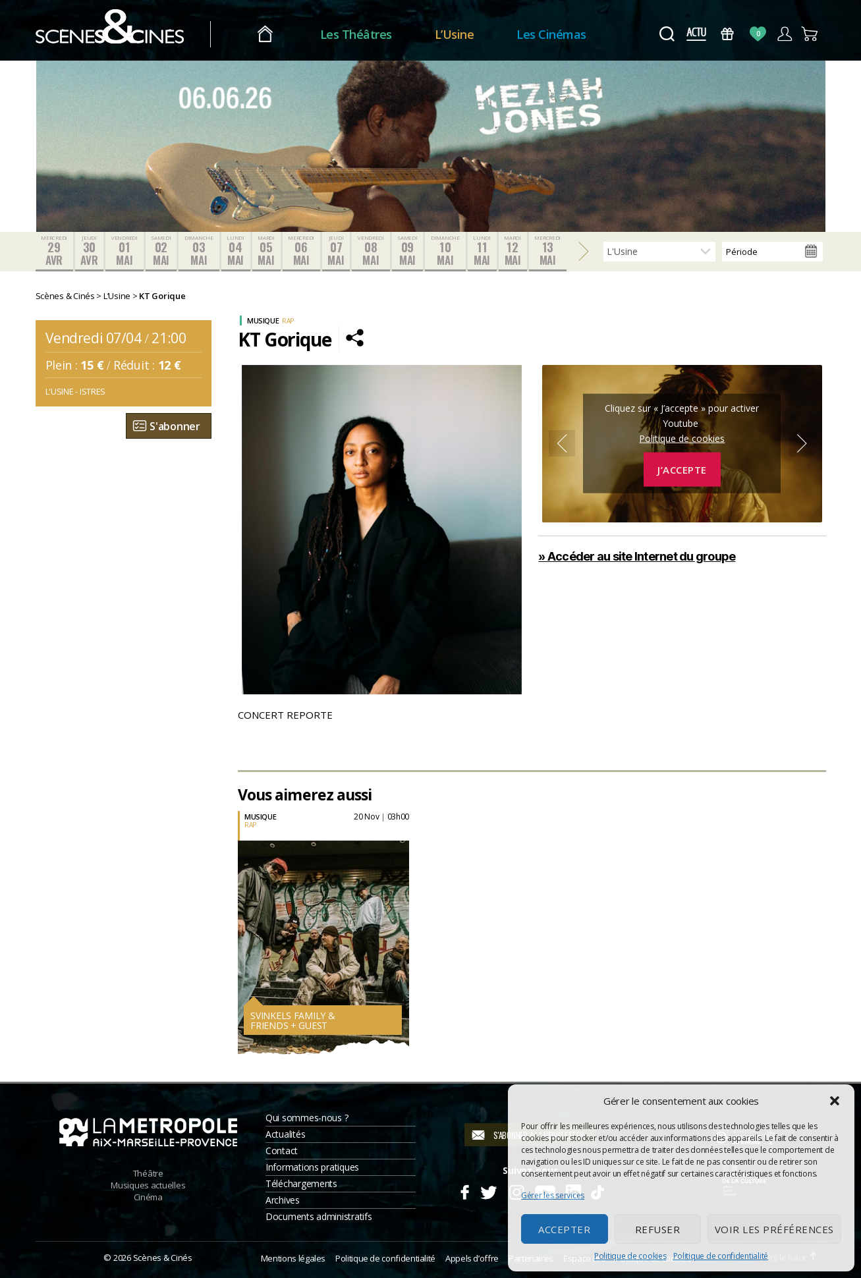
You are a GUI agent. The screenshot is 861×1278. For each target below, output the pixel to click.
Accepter (564, 1229)
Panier (810, 34)
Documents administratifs (318, 1217)
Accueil (265, 34)
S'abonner (175, 426)
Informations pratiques (312, 1167)
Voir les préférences (774, 1229)
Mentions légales (293, 1259)
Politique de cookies (630, 1256)
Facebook (464, 1191)
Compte (784, 34)
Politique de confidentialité (720, 1256)
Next (802, 444)
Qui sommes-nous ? (306, 1118)
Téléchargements (301, 1184)
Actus (696, 34)
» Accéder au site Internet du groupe (636, 556)
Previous (562, 444)
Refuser (657, 1229)
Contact (281, 1151)
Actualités (285, 1134)
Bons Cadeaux (726, 34)
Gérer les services (552, 1195)
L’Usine (454, 34)
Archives (282, 1200)
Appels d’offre (472, 1259)
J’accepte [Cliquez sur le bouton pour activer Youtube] (682, 469)
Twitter (488, 1191)
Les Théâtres (356, 34)
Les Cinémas (551, 34)
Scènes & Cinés (162, 1258)
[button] (834, 1100)
